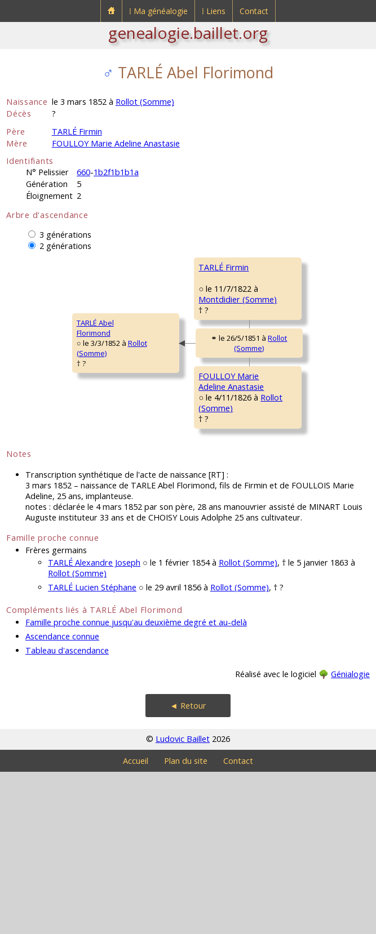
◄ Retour (188, 867)
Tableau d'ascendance (67, 812)
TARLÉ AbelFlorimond (32, 409)
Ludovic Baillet (183, 901)
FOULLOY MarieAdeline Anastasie (168, 497)
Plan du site (185, 923)
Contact (254, 11)
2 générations (65, 246)
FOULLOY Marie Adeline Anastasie (116, 143)
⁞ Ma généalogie (158, 11)
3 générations (65, 234)
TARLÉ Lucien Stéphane (92, 749)
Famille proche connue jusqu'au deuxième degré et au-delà (136, 784)
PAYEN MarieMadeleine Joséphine (296, 536)
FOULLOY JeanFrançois (284, 448)
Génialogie (350, 836)
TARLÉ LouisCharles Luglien (286, 272)
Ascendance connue (62, 798)
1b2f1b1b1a (116, 172)
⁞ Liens (213, 11)
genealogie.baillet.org (188, 32)
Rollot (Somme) (145, 101)
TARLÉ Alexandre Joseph (94, 724)
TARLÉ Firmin (77, 131)
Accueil (135, 923)
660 (83, 172)
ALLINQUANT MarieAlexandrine (292, 360)
